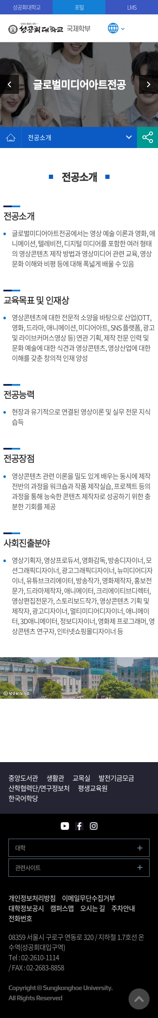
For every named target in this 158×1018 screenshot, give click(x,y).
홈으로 (10, 137)
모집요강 (12, 84)
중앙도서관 (23, 778)
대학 (20, 847)
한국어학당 (23, 798)
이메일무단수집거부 (88, 898)
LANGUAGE (116, 28)
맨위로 (139, 999)
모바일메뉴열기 (144, 28)
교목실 (81, 778)
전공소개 (39, 137)
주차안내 (123, 908)
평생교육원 (92, 788)
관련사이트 (27, 867)
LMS (132, 7)
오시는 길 (92, 908)
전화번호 (20, 918)
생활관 (55, 778)
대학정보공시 (26, 908)
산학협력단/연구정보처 (39, 788)
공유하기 (147, 137)
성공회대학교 (26, 7)
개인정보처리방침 (32, 898)
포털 (79, 7)
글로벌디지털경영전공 (145, 84)
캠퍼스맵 (62, 908)
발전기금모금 (116, 778)
